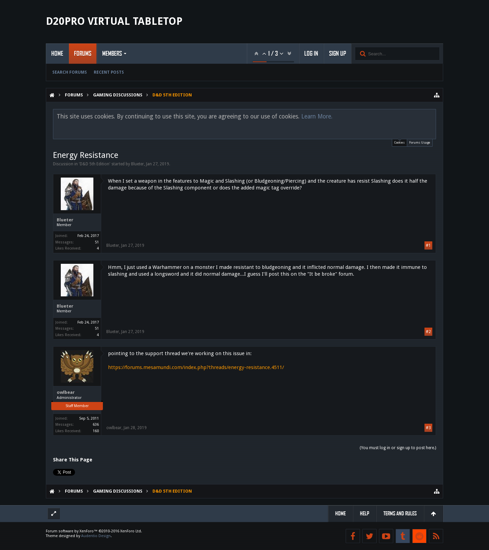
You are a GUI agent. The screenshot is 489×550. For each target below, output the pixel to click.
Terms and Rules (400, 513)
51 (97, 242)
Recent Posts (109, 72)
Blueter (137, 164)
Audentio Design (96, 536)
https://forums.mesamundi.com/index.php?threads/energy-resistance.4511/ (196, 367)
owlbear (66, 392)
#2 (428, 331)
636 (96, 424)
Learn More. (316, 116)
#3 (428, 427)
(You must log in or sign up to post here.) (398, 447)
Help (364, 513)
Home (57, 53)
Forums (82, 53)
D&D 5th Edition (94, 164)
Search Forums (69, 72)
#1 (428, 245)
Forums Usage (419, 142)
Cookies (399, 141)
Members (112, 53)
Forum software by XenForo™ (94, 531)
